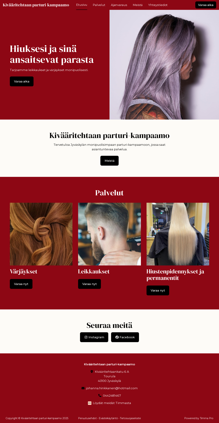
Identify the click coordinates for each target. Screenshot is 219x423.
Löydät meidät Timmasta (112, 403)
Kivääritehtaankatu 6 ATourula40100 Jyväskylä (112, 376)
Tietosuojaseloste (130, 418)
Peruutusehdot (87, 418)
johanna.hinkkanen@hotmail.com (112, 388)
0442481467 (112, 395)
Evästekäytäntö (108, 418)
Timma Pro (206, 418)
